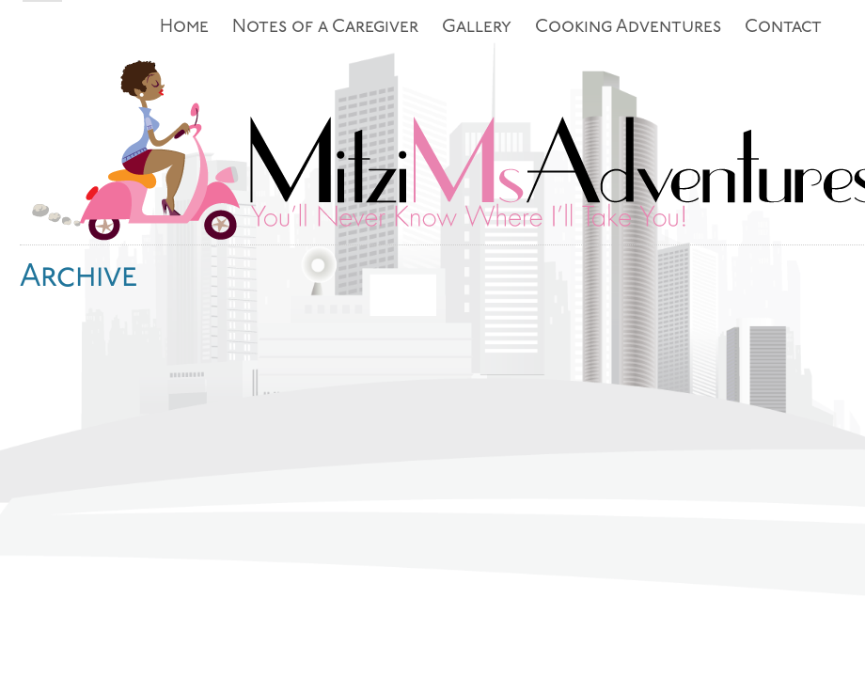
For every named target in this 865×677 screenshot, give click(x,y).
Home (184, 28)
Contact (783, 28)
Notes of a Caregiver (325, 28)
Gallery (476, 28)
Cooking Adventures (628, 28)
